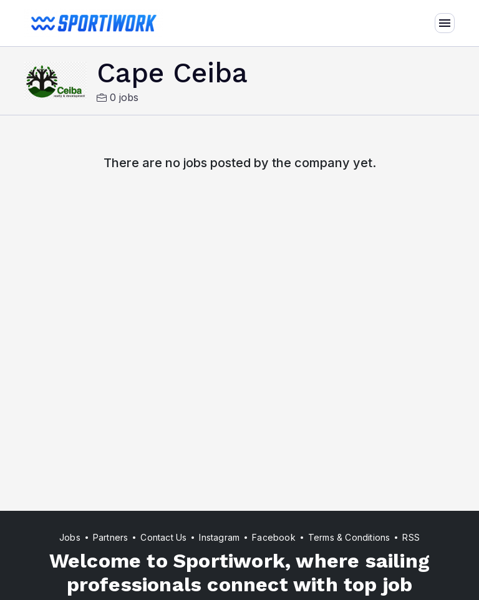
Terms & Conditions (349, 537)
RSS (411, 537)
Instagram (219, 537)
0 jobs (117, 97)
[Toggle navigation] (445, 23)
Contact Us (163, 537)
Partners (110, 537)
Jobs (69, 537)
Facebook (274, 537)
